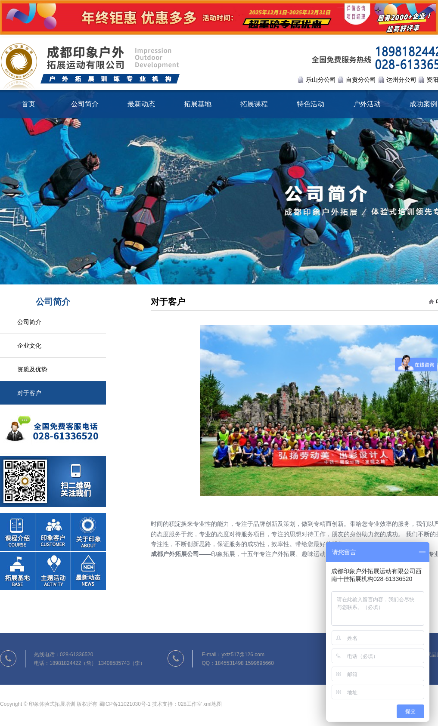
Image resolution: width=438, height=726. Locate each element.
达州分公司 (401, 79)
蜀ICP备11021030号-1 (125, 704)
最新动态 (141, 104)
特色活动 (310, 104)
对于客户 (29, 392)
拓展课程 (254, 104)
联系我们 (53, 456)
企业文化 (29, 345)
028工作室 (190, 704)
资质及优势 (32, 369)
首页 (28, 104)
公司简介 (85, 104)
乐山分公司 (321, 79)
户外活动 (367, 104)
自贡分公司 (361, 79)
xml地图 (212, 704)
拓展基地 (197, 104)
